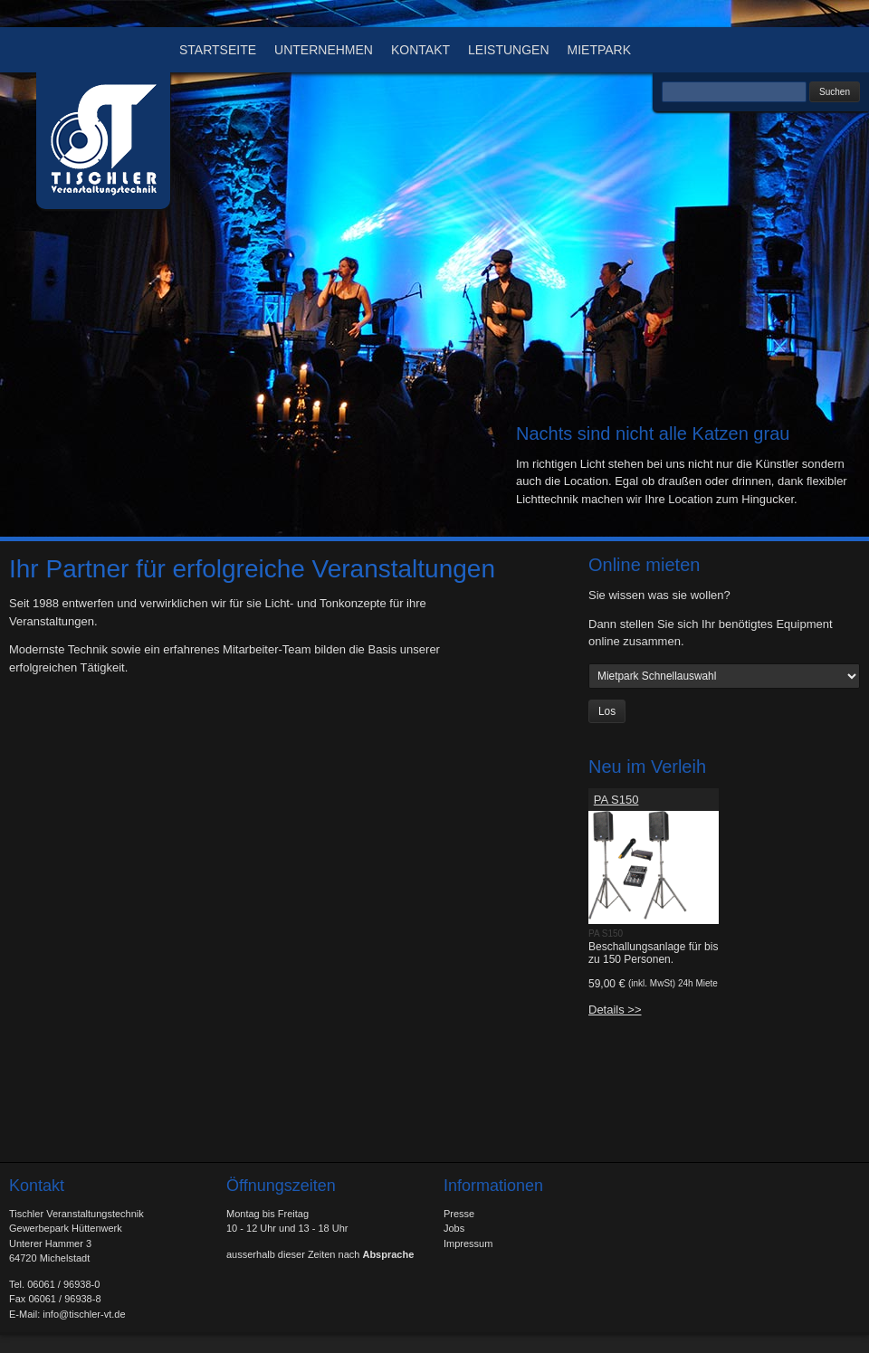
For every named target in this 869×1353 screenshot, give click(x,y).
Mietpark (600, 50)
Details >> (615, 1009)
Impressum (468, 1243)
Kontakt (420, 50)
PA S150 (616, 799)
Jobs (454, 1228)
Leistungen (508, 50)
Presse (459, 1213)
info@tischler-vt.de (84, 1314)
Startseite (217, 50)
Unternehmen (323, 50)
